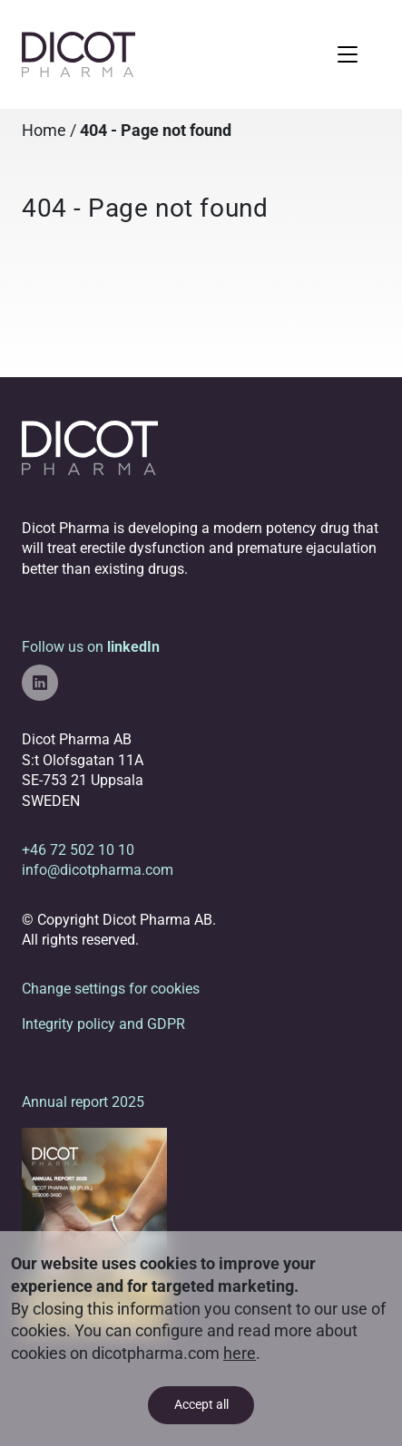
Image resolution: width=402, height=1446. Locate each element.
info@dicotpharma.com (97, 869)
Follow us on (91, 669)
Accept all (201, 1404)
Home (44, 130)
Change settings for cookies (111, 988)
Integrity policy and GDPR (103, 1024)
